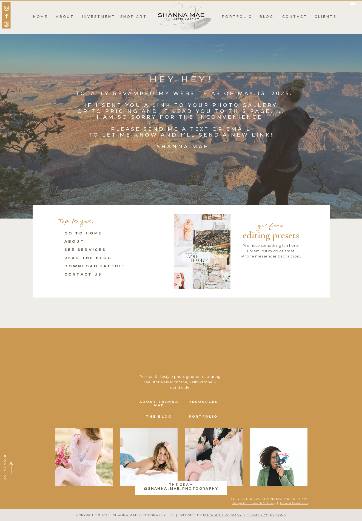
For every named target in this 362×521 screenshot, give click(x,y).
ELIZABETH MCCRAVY (222, 515)
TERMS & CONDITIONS (266, 515)
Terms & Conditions (294, 503)
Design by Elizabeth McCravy (253, 503)
